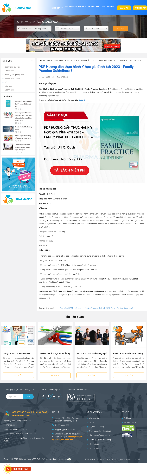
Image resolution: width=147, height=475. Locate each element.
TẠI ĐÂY (82, 100)
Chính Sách (9, 71)
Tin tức (103, 6)
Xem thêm (18, 375)
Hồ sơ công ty (93, 444)
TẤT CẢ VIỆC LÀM (103, 459)
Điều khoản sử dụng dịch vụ (98, 435)
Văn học (8, 86)
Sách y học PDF (93, 6)
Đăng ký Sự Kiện (94, 448)
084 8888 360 (83, 398)
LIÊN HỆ (138, 459)
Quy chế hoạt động (95, 427)
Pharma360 (31, 459)
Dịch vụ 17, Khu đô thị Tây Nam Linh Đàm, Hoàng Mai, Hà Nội (66, 419)
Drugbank (110, 6)
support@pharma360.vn (65, 429)
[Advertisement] (46, 468)
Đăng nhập (140, 8)
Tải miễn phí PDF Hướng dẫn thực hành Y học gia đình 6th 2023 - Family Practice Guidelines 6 (96, 308)
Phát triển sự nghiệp (13, 78)
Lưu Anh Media (62, 459)
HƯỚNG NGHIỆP (127, 459)
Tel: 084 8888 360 (62, 425)
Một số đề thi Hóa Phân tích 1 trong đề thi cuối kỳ (23, 103)
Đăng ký (124, 8)
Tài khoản (126, 418)
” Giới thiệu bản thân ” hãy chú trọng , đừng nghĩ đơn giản (23, 147)
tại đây (70, 439)
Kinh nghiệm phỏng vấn (14, 75)
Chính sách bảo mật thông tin (99, 431)
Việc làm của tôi (129, 422)
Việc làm (56, 7)
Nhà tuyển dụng (71, 6)
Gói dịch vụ (82, 6)
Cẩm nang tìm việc (12, 67)
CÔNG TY (115, 459)
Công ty (26, 438)
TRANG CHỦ (90, 459)
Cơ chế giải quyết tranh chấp (99, 440)
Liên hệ (90, 422)
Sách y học (9, 90)
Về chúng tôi (93, 418)
